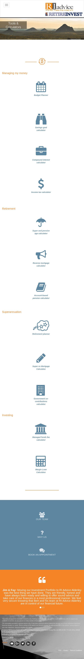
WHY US (42, 534)
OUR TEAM (42, 516)
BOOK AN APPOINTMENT (42, 552)
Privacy (65, 650)
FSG (59, 650)
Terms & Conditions (76, 650)
